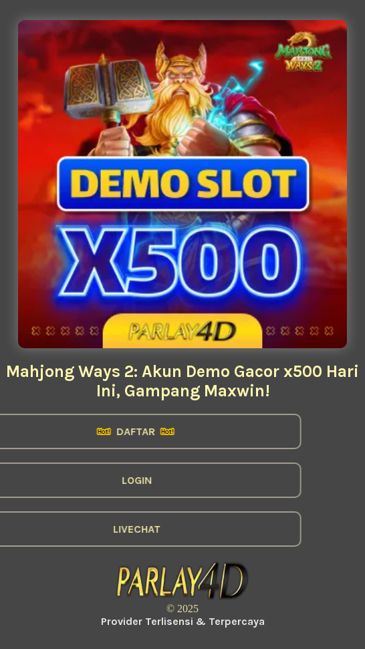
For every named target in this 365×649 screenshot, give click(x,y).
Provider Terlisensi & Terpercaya (183, 621)
